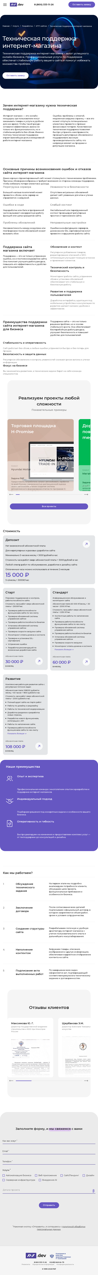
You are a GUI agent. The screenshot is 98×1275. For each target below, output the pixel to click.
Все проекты (49, 506)
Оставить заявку (81, 4)
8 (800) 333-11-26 (44, 4)
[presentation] (21, 1217)
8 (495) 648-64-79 (57, 1262)
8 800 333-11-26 (40, 1262)
